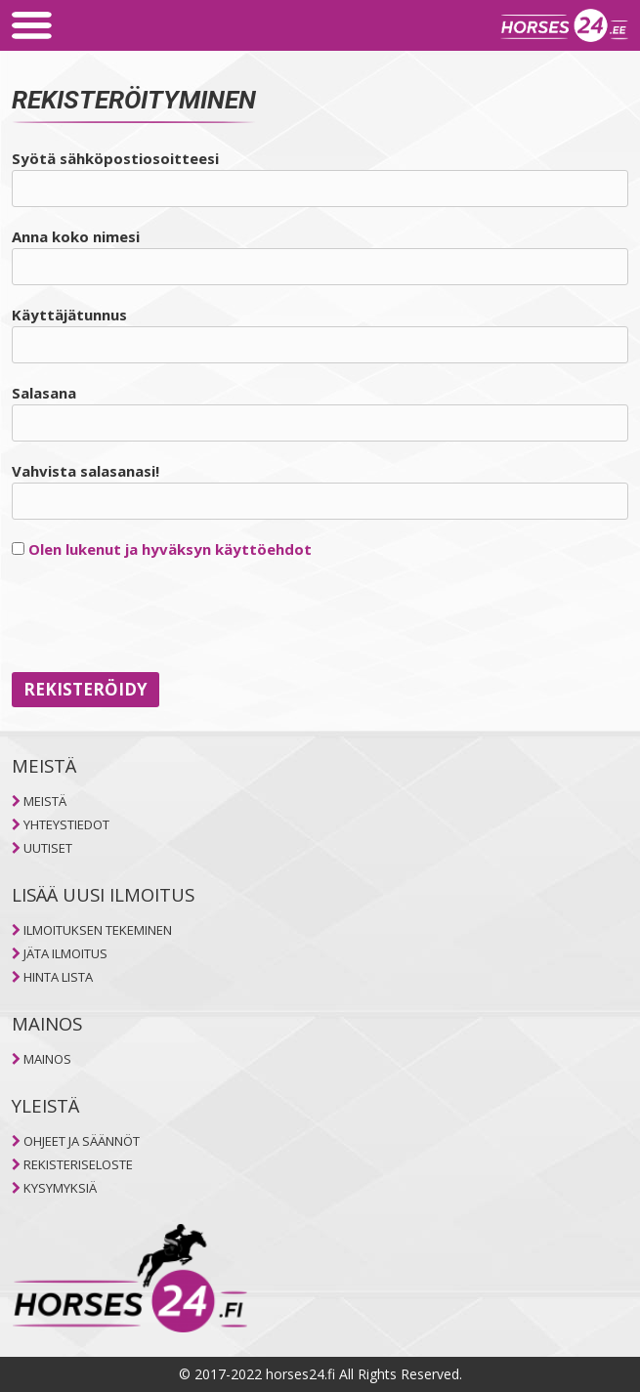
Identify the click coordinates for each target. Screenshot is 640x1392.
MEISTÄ (44, 801)
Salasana (44, 392)
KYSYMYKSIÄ (60, 1188)
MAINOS (47, 1059)
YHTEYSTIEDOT (66, 824)
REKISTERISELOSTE (78, 1164)
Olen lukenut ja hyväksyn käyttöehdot (170, 549)
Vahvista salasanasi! (85, 471)
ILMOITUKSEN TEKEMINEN (97, 930)
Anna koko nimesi (76, 236)
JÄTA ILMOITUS (65, 953)
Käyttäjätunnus (69, 314)
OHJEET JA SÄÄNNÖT (81, 1141)
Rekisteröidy (85, 689)
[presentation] (160, 616)
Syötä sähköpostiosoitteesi (115, 158)
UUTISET (47, 848)
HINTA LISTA (58, 977)
